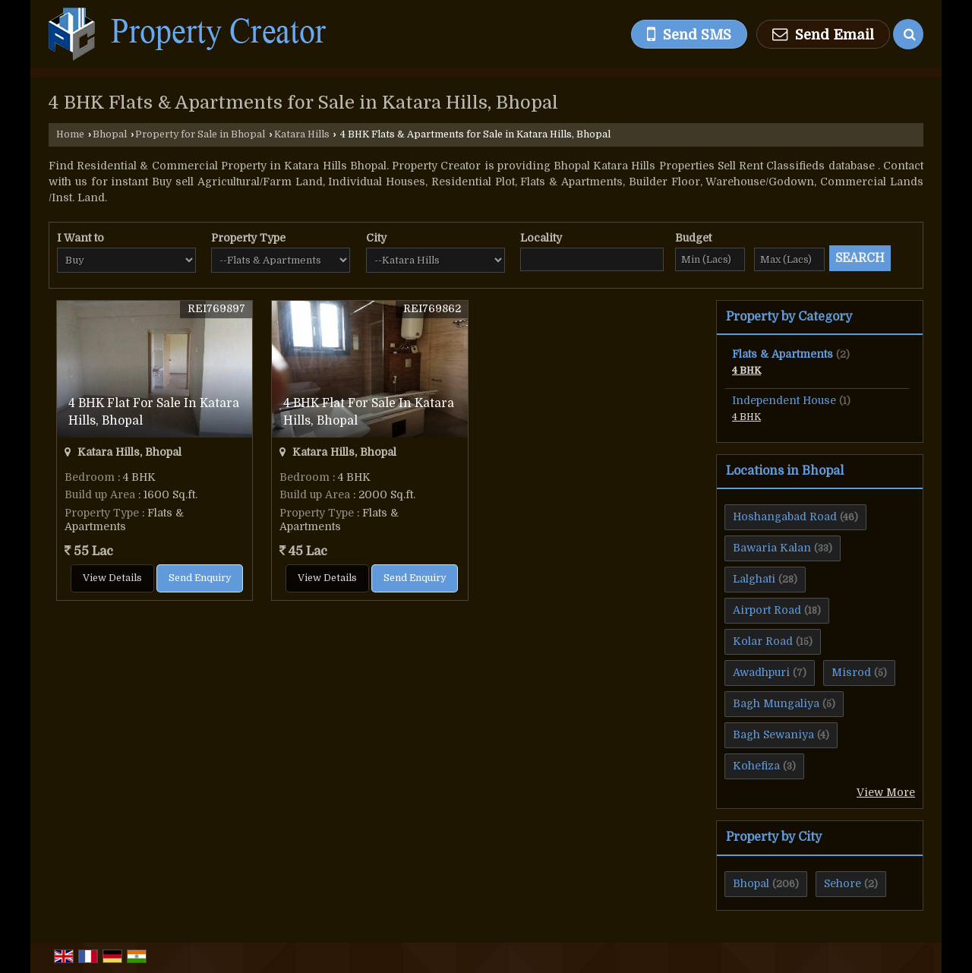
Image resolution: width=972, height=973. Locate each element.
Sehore (842, 883)
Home (70, 134)
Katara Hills (302, 134)
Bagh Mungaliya (776, 703)
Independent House (784, 400)
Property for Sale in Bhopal (200, 134)
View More (886, 792)
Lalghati (754, 579)
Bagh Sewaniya (773, 734)
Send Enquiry (200, 578)
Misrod (851, 672)
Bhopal (110, 134)
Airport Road (767, 610)
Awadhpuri (761, 672)
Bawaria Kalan (772, 548)
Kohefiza (756, 766)
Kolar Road (763, 641)
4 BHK (746, 370)
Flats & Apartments (782, 354)
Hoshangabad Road (785, 516)
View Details (112, 578)
